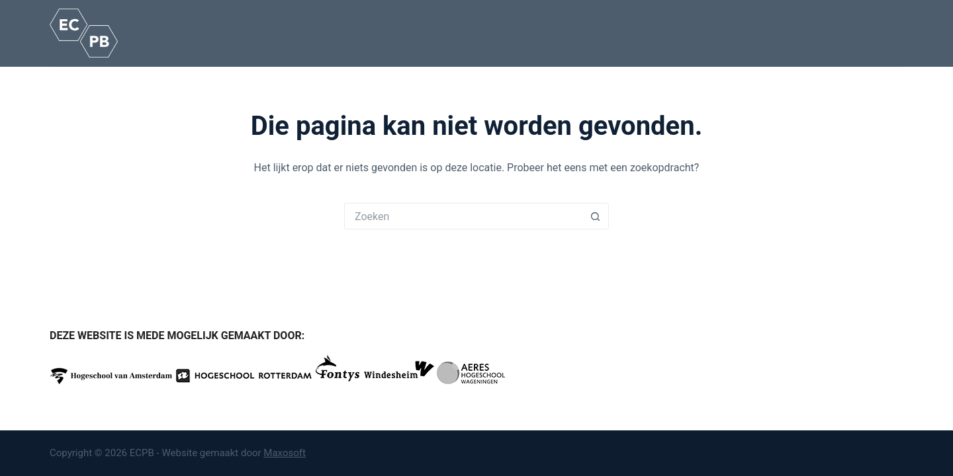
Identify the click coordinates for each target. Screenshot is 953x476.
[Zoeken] (898, 33)
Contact (751, 33)
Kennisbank (451, 33)
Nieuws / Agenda (674, 32)
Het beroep (251, 33)
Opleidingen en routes (350, 33)
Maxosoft (284, 453)
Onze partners (593, 32)
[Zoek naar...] (463, 216)
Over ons (523, 33)
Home (191, 32)
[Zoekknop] (595, 216)
